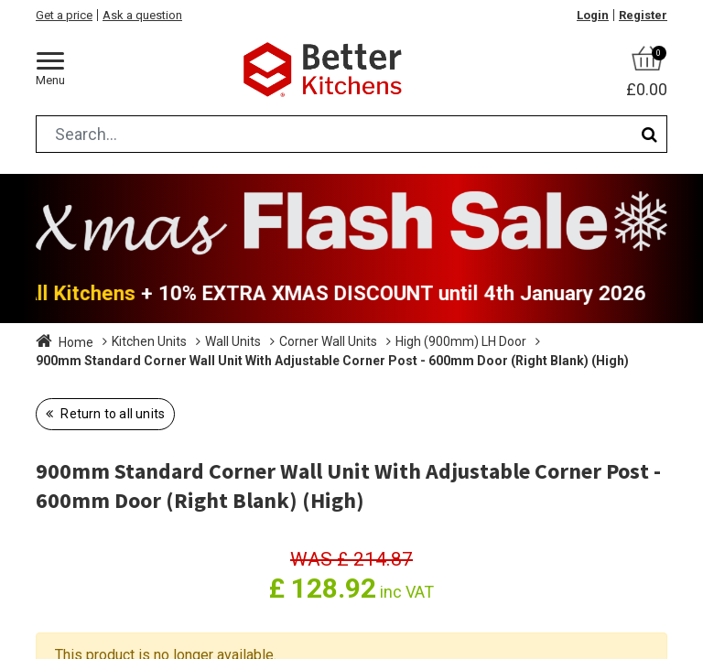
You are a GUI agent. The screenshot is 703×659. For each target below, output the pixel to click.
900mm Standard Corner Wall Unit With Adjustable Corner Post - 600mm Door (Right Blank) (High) (332, 360)
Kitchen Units (149, 341)
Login (593, 15)
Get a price (64, 15)
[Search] (649, 134)
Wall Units (233, 341)
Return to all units (111, 413)
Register (643, 15)
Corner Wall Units (328, 341)
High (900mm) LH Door (460, 341)
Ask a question (142, 15)
